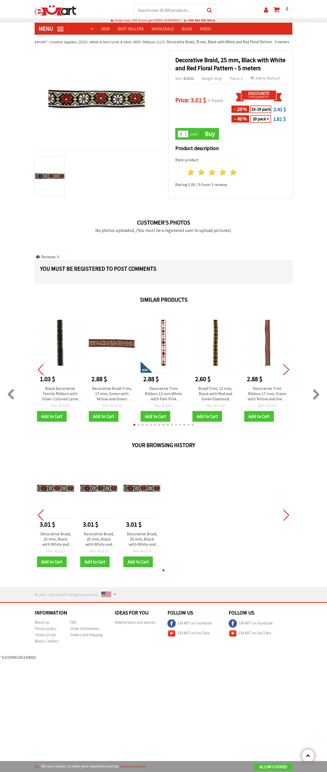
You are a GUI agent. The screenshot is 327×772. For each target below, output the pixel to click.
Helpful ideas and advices (135, 628)
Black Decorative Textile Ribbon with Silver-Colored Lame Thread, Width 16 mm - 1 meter (60, 399)
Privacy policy (45, 634)
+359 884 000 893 (199, 21)
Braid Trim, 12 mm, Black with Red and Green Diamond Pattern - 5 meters (215, 399)
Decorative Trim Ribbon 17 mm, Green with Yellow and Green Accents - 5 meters (267, 399)
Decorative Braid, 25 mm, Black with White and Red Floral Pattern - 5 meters (55, 545)
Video (205, 29)
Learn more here (133, 766)
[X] (37, 766)
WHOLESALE (163, 29)
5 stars (233, 177)
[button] (134, 430)
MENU (51, 29)
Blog (187, 29)
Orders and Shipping (86, 640)
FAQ (73, 628)
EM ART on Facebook (189, 629)
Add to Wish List (265, 83)
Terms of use (45, 640)
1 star (191, 177)
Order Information (84, 634)
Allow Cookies (273, 767)
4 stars (222, 177)
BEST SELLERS (131, 29)
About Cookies (46, 646)
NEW (105, 29)
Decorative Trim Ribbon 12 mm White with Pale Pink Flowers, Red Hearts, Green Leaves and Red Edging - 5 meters (163, 399)
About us (42, 628)
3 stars (212, 177)
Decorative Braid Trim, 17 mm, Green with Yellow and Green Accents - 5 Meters (112, 399)
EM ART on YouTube (188, 639)
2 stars (201, 177)
